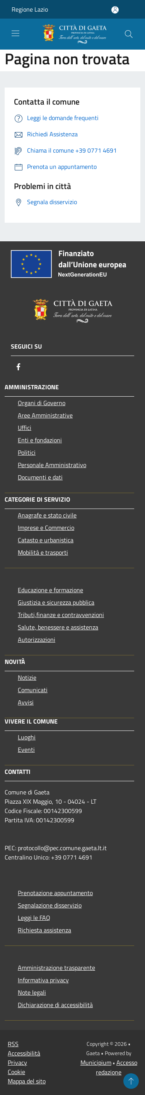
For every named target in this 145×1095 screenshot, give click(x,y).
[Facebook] (18, 367)
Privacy (17, 1062)
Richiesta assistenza (44, 930)
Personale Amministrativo (52, 464)
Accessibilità (24, 1053)
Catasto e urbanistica (45, 540)
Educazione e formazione (50, 590)
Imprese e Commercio (46, 527)
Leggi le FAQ (34, 917)
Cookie (16, 1071)
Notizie (27, 677)
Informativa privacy (43, 980)
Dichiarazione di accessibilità (55, 1004)
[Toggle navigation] (15, 33)
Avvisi (26, 702)
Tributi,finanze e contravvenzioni (61, 614)
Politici (27, 452)
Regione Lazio (30, 9)
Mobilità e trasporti (43, 552)
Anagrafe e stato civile (47, 515)
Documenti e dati (40, 477)
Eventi (26, 749)
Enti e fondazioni (40, 440)
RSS (13, 1044)
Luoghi (27, 737)
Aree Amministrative (45, 415)
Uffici (24, 427)
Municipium (95, 1062)
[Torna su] (131, 1081)
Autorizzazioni (36, 639)
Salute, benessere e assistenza (58, 627)
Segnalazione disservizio (50, 905)
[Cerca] (128, 34)
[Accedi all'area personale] (115, 10)
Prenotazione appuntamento (55, 892)
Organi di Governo (41, 402)
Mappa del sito (27, 1081)
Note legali (32, 992)
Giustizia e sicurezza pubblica (56, 602)
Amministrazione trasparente (56, 967)
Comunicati (33, 689)
